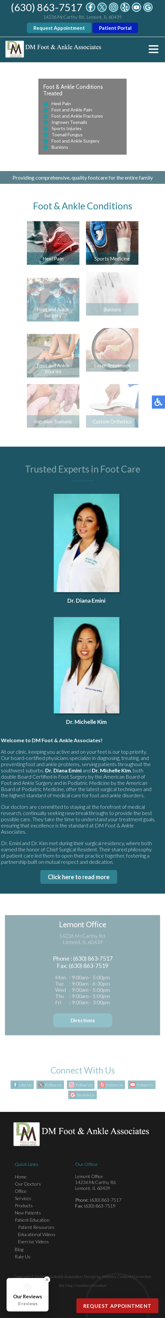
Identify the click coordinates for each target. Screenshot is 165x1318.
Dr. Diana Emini (88, 600)
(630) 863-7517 (46, 7)
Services (23, 1198)
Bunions (60, 147)
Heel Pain (61, 103)
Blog (19, 1249)
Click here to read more (77, 877)
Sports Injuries (67, 128)
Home (21, 1176)
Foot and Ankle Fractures (77, 116)
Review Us (85, 1095)
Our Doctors (28, 1184)
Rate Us (23, 1256)
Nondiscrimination (91, 1285)
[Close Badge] (47, 1279)
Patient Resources (36, 1227)
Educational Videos (36, 1234)
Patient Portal (115, 28)
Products (24, 1205)
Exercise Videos (33, 1241)
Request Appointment (59, 28)
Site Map (65, 1285)
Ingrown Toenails (69, 122)
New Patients (28, 1212)
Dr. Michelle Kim (88, 721)
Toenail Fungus (67, 134)
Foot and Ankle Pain (72, 109)
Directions (83, 1021)
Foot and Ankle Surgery (75, 141)
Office (21, 1191)
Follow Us (53, 1085)
